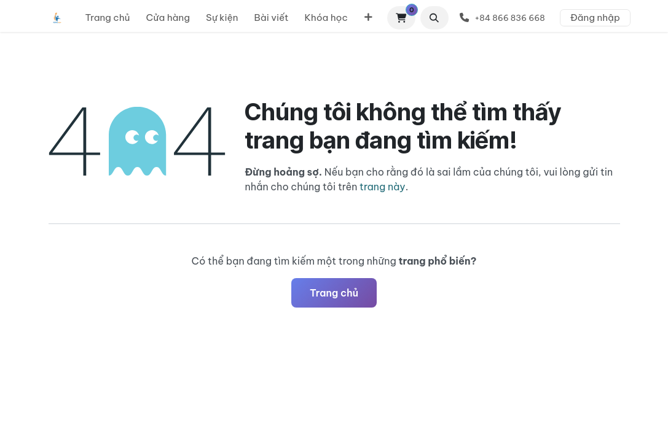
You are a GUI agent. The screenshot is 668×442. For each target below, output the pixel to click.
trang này (383, 186)
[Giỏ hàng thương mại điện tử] (401, 17)
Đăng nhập (595, 17)
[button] (434, 17)
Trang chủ (334, 293)
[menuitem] (108, 18)
